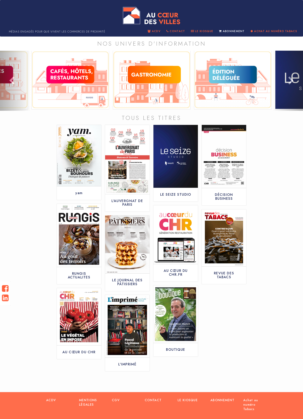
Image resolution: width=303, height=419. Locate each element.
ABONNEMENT (232, 31)
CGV (116, 400)
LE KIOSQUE (202, 31)
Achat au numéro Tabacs (250, 404)
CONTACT (175, 31)
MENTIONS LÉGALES (88, 402)
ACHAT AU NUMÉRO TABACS (273, 31)
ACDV (154, 31)
